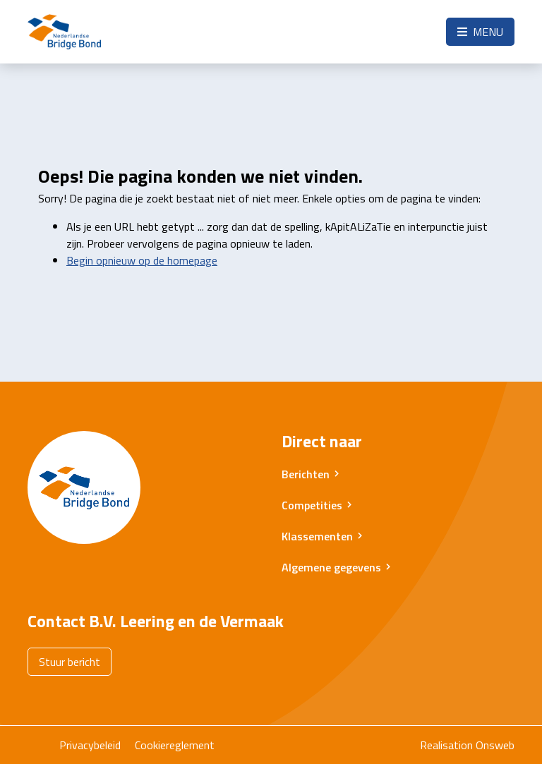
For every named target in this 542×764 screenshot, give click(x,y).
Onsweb (495, 744)
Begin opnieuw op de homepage (141, 260)
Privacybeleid (90, 744)
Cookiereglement (175, 744)
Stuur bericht (69, 661)
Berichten (306, 474)
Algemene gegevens (331, 567)
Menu (480, 31)
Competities (312, 505)
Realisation (446, 744)
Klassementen (317, 536)
